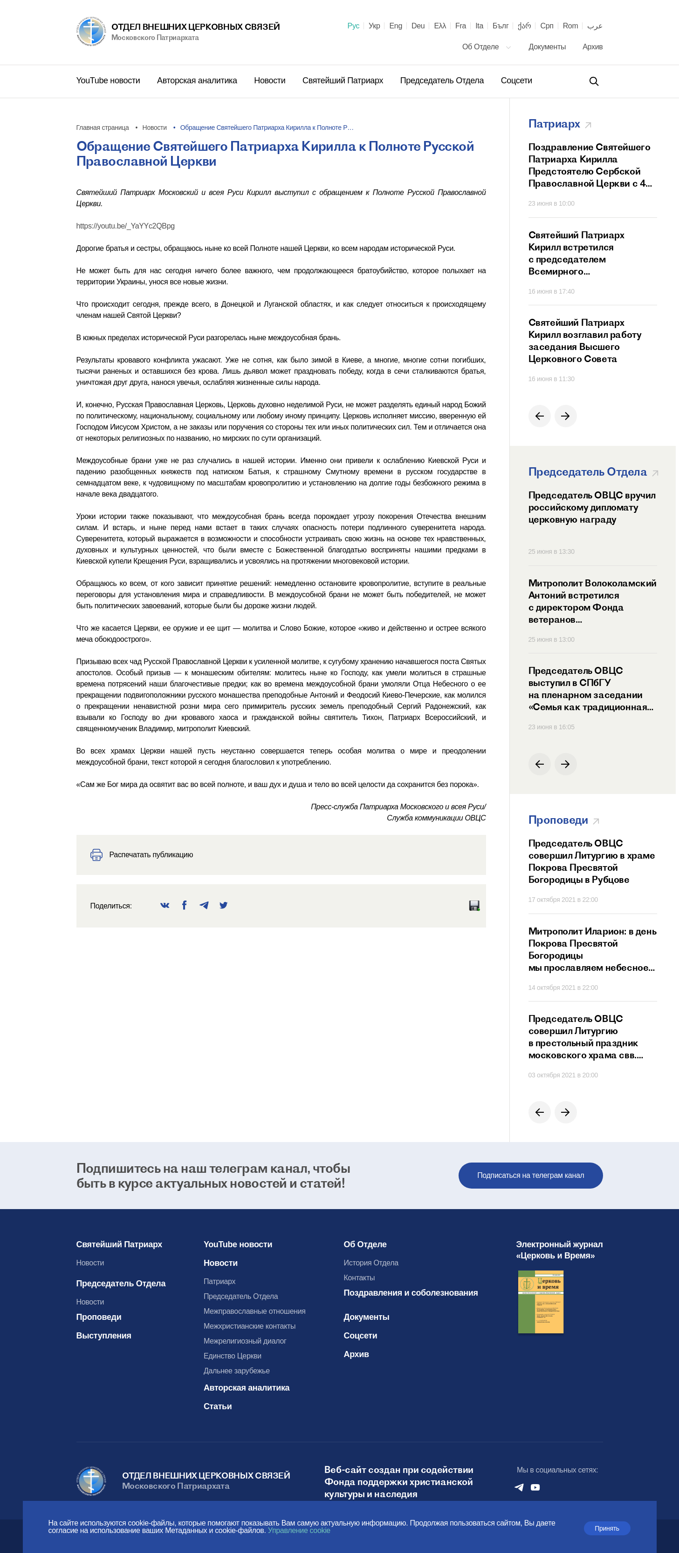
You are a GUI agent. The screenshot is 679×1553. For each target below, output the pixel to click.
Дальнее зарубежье (237, 1371)
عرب (595, 26)
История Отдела (371, 1263)
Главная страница (102, 127)
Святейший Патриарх (343, 80)
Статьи (218, 1406)
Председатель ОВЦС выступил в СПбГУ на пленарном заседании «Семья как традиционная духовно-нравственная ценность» (587, 689)
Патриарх (219, 1281)
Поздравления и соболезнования (411, 1293)
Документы (548, 47)
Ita (479, 26)
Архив (593, 47)
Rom (570, 26)
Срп (546, 26)
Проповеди (99, 1317)
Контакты (359, 1278)
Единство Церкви (232, 1356)
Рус (354, 26)
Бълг (500, 26)
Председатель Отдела (443, 80)
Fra (460, 26)
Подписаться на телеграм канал (530, 1175)
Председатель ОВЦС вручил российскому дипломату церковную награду (592, 507)
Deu (418, 26)
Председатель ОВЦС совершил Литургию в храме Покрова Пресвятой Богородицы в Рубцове (591, 861)
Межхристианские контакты (249, 1326)
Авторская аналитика (198, 80)
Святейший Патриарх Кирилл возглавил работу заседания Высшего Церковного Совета (585, 340)
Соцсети (516, 80)
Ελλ (440, 26)
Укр (374, 26)
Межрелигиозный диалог (245, 1341)
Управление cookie (299, 1530)
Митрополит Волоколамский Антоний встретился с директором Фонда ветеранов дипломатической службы (592, 601)
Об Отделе (487, 47)
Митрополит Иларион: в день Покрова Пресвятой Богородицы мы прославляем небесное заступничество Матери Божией (592, 949)
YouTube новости (109, 80)
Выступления (103, 1335)
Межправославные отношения (255, 1311)
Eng (395, 26)
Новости (271, 80)
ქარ (524, 26)
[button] (539, 416)
